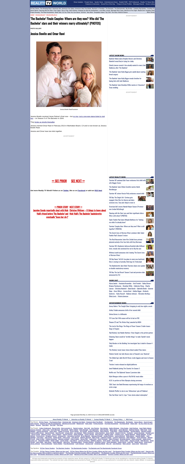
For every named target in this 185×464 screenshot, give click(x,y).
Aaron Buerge (104, 431)
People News (89, 2)
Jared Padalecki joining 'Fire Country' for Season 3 (124, 368)
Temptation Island (99, 12)
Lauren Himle (64, 440)
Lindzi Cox (33, 440)
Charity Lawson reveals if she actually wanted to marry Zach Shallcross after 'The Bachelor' (127, 66)
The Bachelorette (119, 8)
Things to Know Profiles (124, 4)
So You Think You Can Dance (71, 12)
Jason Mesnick (123, 429)
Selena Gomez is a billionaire (118, 314)
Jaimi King (66, 442)
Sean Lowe (46, 429)
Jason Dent (135, 443)
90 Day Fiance (34, 8)
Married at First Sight (130, 10)
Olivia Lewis (112, 296)
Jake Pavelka (104, 429)
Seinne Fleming (67, 434)
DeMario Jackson (96, 440)
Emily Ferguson (103, 439)
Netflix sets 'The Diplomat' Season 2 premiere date (124, 372)
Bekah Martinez (130, 434)
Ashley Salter (55, 440)
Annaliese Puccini (51, 436)
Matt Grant (143, 429)
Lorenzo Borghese (42, 431)
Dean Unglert (40, 439)
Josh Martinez (117, 443)
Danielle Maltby (140, 436)
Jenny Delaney (57, 434)
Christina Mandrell (120, 288)
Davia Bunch (131, 288)
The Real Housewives (47, 12)
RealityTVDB (123, 2)
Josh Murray (75, 437)
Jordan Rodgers (108, 436)
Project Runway (35, 12)
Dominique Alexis (76, 442)
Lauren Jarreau (89, 434)
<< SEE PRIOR (59, 180)
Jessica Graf (89, 443)
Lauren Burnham (139, 433)
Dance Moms (34, 10)
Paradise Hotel (150, 10)
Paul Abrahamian (68, 443)
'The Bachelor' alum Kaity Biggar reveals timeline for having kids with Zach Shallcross (125, 79)
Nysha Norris (40, 436)
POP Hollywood (134, 2)
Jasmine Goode (134, 440)
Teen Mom (90, 12)
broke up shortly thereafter (45, 122)
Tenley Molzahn (141, 437)
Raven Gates (124, 440)
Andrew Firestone (93, 431)
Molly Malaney (130, 437)
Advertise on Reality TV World (81, 419)
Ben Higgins (104, 428)
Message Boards (138, 4)
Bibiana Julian (109, 434)
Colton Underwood (45, 428)
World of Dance (123, 12)
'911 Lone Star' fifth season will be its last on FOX (124, 318)
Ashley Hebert (73, 429)
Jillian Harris (113, 429)
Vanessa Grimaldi (96, 436)
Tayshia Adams (135, 431)
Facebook (81, 190)
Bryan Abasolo (85, 436)
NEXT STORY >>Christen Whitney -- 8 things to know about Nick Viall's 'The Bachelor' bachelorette (88, 210)
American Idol (56, 8)
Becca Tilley (84, 439)
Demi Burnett (59, 433)
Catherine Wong (139, 286)
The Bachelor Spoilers (63, 448)
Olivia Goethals (78, 434)
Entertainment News (111, 2)
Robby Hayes (122, 442)
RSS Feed (129, 419)
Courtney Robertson (119, 437)
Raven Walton (57, 443)
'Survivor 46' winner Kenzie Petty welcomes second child (126, 193)
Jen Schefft (83, 431)
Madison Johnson (131, 293)
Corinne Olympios (83, 440)
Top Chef (108, 12)
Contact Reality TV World (102, 419)
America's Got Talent (68, 8)
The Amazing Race (46, 8)
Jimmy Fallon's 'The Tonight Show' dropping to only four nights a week (130, 306)
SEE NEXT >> (78, 180)
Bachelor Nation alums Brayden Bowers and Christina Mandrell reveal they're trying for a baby (125, 59)
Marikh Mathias (141, 434)
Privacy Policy (117, 419)
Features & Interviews (92, 4)
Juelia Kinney (147, 439)
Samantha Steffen (44, 440)
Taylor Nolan (107, 440)
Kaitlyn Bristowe (114, 428)
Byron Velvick (74, 431)
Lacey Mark (39, 442)
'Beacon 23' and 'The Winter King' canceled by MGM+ (125, 322)
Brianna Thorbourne (115, 286)
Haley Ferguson (114, 439)
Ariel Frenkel (137, 283)
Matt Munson (145, 440)
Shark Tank (58, 12)
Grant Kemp (148, 442)
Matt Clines (143, 443)
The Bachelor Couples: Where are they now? (115, 453)
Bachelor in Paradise (98, 8)
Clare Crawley (74, 439)
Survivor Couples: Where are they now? (120, 454)
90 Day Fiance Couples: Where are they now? (54, 451)
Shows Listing (150, 4)
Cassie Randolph (123, 431)
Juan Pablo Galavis (145, 428)
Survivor (83, 12)
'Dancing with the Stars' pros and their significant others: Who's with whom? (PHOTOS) (126, 214)
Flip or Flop (65, 10)
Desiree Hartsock (35, 429)
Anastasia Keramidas (125, 283)
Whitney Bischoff (85, 437)
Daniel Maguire (57, 442)
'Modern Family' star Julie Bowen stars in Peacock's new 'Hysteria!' (129, 354)
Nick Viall (87, 428)
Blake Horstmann (88, 433)
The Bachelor (109, 8)
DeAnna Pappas (134, 429)
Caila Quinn (92, 439)
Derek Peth (115, 440)
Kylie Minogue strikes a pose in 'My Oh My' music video (126, 376)
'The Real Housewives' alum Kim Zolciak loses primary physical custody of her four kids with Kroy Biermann (125, 240)
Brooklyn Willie (127, 286)
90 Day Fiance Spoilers (47, 448)
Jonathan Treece (100, 442)
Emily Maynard (55, 429)
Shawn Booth (57, 437)
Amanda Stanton (125, 439)
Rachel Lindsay (78, 428)
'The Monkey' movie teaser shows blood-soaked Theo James (127, 350)
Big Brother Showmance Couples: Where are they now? (55, 454)
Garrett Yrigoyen (120, 433)
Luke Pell (130, 442)
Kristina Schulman (51, 439)
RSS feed (98, 190)
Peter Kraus (66, 437)
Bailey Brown (146, 283)
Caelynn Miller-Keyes (37, 433)
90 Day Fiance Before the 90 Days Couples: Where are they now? (91, 451)
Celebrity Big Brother (139, 8)
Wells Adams (130, 436)
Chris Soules (124, 428)
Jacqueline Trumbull (73, 436)
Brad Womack (83, 429)
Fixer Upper (57, 10)
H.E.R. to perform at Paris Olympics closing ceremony (125, 380)
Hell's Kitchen (73, 10)
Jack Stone (47, 442)
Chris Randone (100, 433)
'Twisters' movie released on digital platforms (123, 364)
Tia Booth (130, 433)
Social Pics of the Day (108, 4)
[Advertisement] (92, 404)
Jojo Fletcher (95, 428)
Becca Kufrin (56, 428)
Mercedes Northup (144, 293)
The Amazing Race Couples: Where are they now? (129, 451)
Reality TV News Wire (147, 2)
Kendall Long (150, 433)
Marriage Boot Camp (117, 10)
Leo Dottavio (78, 433)
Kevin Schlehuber (46, 443)
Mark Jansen (127, 443)
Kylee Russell (120, 293)
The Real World (124, 423)
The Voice (115, 12)
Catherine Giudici (106, 437)
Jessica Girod (127, 291)
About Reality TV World (60, 419)
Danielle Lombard (63, 439)
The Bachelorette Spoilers (79, 448)
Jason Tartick (110, 433)
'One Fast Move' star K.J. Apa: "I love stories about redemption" (128, 395)
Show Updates (78, 2)
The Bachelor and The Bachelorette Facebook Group (105, 448)
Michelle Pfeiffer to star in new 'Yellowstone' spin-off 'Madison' (128, 391)
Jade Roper (48, 437)
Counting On (151, 8)
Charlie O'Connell (63, 431)
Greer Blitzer (118, 291)
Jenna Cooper (35, 434)
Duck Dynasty (148, 422)
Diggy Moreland (112, 442)
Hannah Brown (49, 433)
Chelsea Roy (62, 436)
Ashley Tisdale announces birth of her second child (124, 310)
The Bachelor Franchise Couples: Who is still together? (83, 453)
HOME (32, 14)
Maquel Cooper (46, 434)
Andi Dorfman (134, 428)
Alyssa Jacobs (113, 283)
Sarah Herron (138, 442)
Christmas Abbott (99, 443)
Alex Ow (109, 443)
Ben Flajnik (64, 429)
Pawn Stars (88, 423)
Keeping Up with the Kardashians (88, 10)
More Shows (151, 12)
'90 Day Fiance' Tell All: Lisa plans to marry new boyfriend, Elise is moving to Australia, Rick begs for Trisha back (127, 260)
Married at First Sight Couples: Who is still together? (90, 454)
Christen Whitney (88, 442)
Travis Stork (53, 431)
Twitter (65, 190)
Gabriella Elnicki (142, 288)
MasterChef (141, 10)
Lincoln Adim (69, 433)
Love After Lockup (104, 10)
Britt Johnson (99, 434)
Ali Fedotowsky (94, 429)
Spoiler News (99, 2)
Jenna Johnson (35, 443)
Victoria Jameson (123, 296)
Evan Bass (40, 437)
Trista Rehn (113, 431)
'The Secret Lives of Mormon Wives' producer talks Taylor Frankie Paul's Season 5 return (126, 234)
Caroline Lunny (119, 434)
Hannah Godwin (146, 431)
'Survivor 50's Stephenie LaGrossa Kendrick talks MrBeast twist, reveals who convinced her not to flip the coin (127, 247)
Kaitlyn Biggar (137, 291)
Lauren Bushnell (120, 436)
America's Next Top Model (83, 8)
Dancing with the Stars (46, 10)
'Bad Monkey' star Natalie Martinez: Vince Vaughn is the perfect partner (131, 332)
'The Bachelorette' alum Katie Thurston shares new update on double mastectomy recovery (127, 267)
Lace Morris (73, 440)
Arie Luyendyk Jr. (66, 428)
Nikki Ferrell (95, 437)
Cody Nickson (79, 443)
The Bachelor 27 (51, 14)
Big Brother (129, 8)
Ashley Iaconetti (136, 439)
